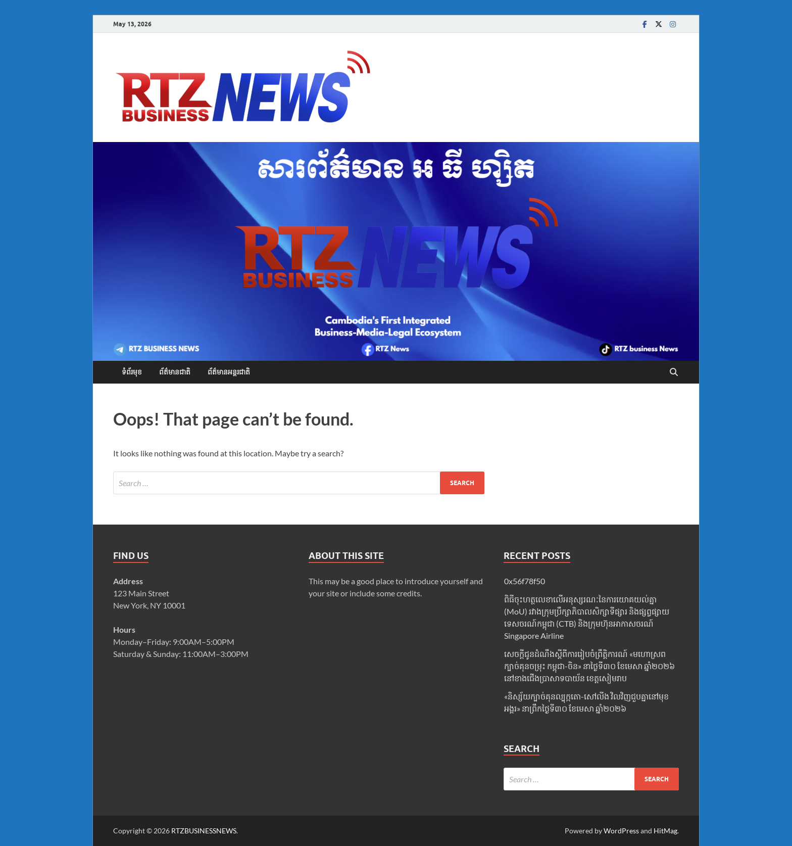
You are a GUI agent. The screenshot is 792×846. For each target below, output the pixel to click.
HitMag (665, 830)
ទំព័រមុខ (132, 372)
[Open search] (673, 372)
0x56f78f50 (524, 581)
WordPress (621, 830)
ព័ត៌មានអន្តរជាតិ (229, 372)
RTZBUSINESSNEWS (203, 830)
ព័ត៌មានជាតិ (174, 372)
